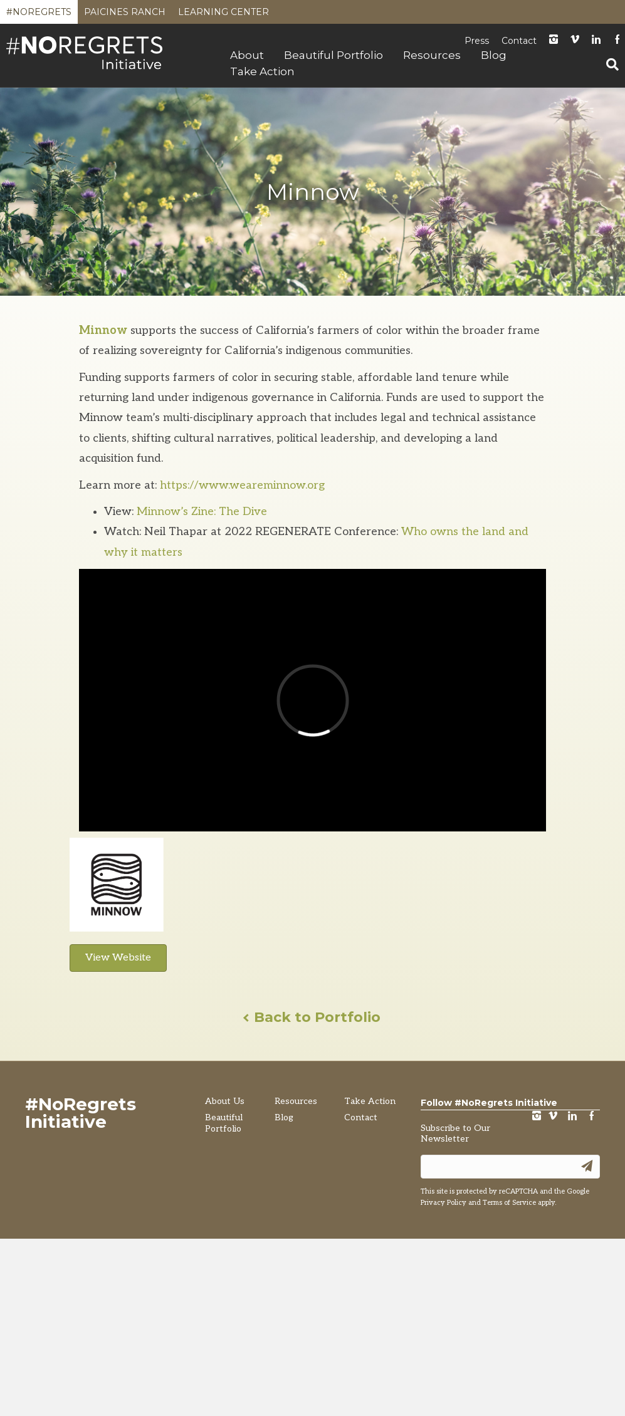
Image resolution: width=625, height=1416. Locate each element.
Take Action (262, 71)
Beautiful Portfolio (333, 55)
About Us (224, 1101)
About (247, 55)
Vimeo (574, 40)
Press (477, 40)
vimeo (553, 1117)
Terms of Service (509, 1203)
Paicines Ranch (125, 15)
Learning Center (223, 15)
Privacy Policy (443, 1203)
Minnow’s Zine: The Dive (202, 511)
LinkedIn (596, 40)
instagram (553, 40)
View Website (118, 958)
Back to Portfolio (312, 1017)
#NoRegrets (39, 15)
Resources (432, 55)
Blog (494, 55)
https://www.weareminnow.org (242, 485)
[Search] (607, 64)
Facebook (591, 1117)
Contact (519, 40)
